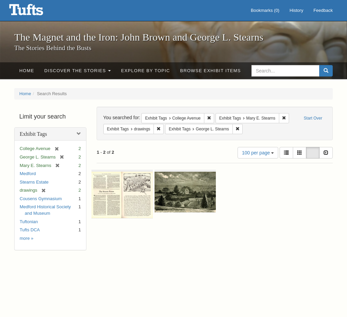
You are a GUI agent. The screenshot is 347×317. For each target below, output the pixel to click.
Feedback (323, 10)
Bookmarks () (265, 10)
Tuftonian (29, 221)
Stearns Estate (34, 182)
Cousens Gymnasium (41, 198)
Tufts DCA (30, 229)
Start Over (313, 118)
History (296, 10)
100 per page (258, 152)
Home (26, 70)
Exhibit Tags (33, 134)
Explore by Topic (145, 70)
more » (26, 238)
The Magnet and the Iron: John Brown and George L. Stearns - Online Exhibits (34, 11)
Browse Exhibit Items (210, 70)
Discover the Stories (77, 70)
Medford (28, 173)
